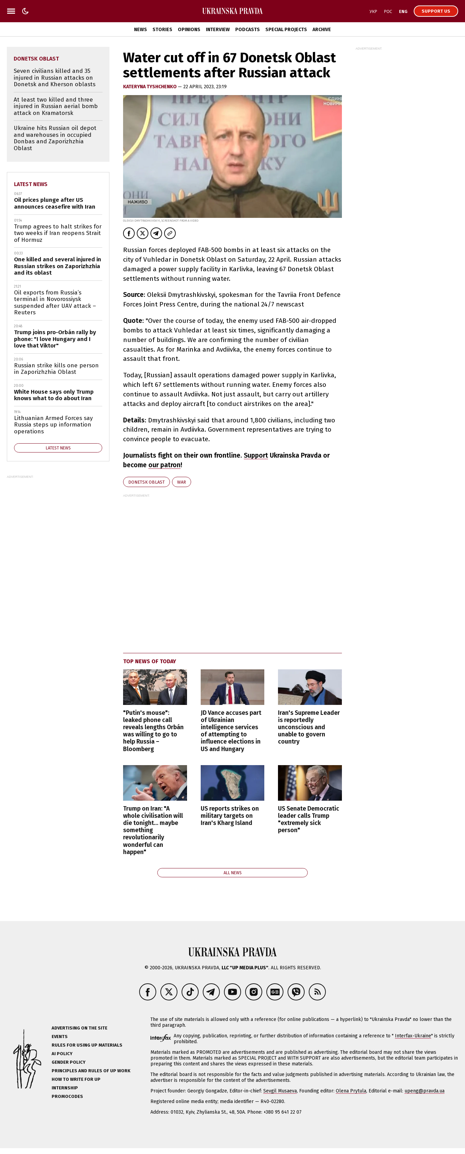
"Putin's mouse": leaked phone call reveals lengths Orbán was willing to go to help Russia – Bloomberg (153, 731)
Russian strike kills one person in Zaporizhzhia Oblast (56, 369)
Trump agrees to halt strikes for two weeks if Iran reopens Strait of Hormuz (58, 233)
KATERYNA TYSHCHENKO (150, 87)
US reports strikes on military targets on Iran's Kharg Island (230, 816)
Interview (218, 29)
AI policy (62, 1053)
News (140, 29)
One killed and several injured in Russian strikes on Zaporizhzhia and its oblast (57, 266)
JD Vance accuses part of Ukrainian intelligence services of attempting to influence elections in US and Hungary (231, 731)
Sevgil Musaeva (280, 1091)
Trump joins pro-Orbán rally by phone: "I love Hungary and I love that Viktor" (55, 339)
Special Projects (286, 29)
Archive (322, 29)
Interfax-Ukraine (413, 1036)
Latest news (31, 184)
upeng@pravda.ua (424, 1091)
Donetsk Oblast (146, 482)
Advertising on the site (79, 1028)
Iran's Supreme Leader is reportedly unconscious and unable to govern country (309, 727)
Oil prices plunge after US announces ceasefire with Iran (54, 203)
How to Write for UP (76, 1079)
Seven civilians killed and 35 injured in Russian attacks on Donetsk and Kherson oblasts (54, 77)
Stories (162, 29)
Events (60, 1036)
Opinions (189, 29)
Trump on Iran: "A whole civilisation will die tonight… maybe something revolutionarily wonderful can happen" (153, 830)
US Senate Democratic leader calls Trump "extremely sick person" (308, 819)
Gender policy (68, 1062)
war (181, 482)
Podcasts (247, 29)
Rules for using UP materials (87, 1045)
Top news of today (149, 661)
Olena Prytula (351, 1091)
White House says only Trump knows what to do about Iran (54, 395)
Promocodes (67, 1096)
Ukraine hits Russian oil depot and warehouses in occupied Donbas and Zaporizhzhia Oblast (55, 138)
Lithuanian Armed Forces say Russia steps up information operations (53, 425)
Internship (65, 1087)
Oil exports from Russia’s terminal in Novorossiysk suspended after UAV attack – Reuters (55, 302)
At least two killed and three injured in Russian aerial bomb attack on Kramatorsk (56, 106)
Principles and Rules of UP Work (91, 1070)
